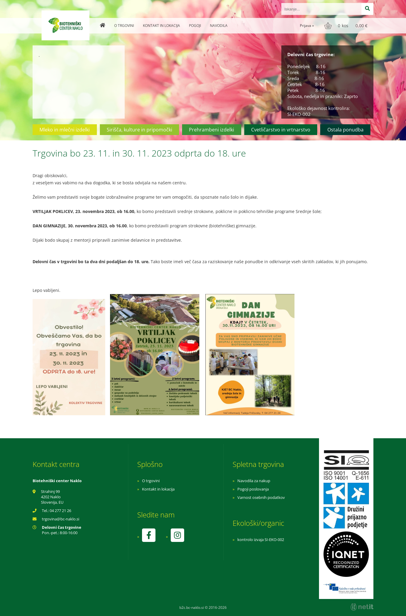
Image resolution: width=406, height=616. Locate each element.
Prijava (307, 25)
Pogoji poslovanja (253, 489)
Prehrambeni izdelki (211, 129)
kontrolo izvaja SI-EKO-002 (260, 539)
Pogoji (195, 25)
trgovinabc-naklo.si (60, 519)
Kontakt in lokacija (161, 25)
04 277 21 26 (60, 510)
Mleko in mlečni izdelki (64, 129)
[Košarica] (346, 25)
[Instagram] (177, 535)
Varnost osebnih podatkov (261, 497)
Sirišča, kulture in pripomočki (139, 129)
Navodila (219, 25)
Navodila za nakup (253, 480)
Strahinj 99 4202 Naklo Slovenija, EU (52, 497)
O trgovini (124, 25)
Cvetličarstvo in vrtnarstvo (280, 129)
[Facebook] (148, 535)
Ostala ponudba (345, 129)
